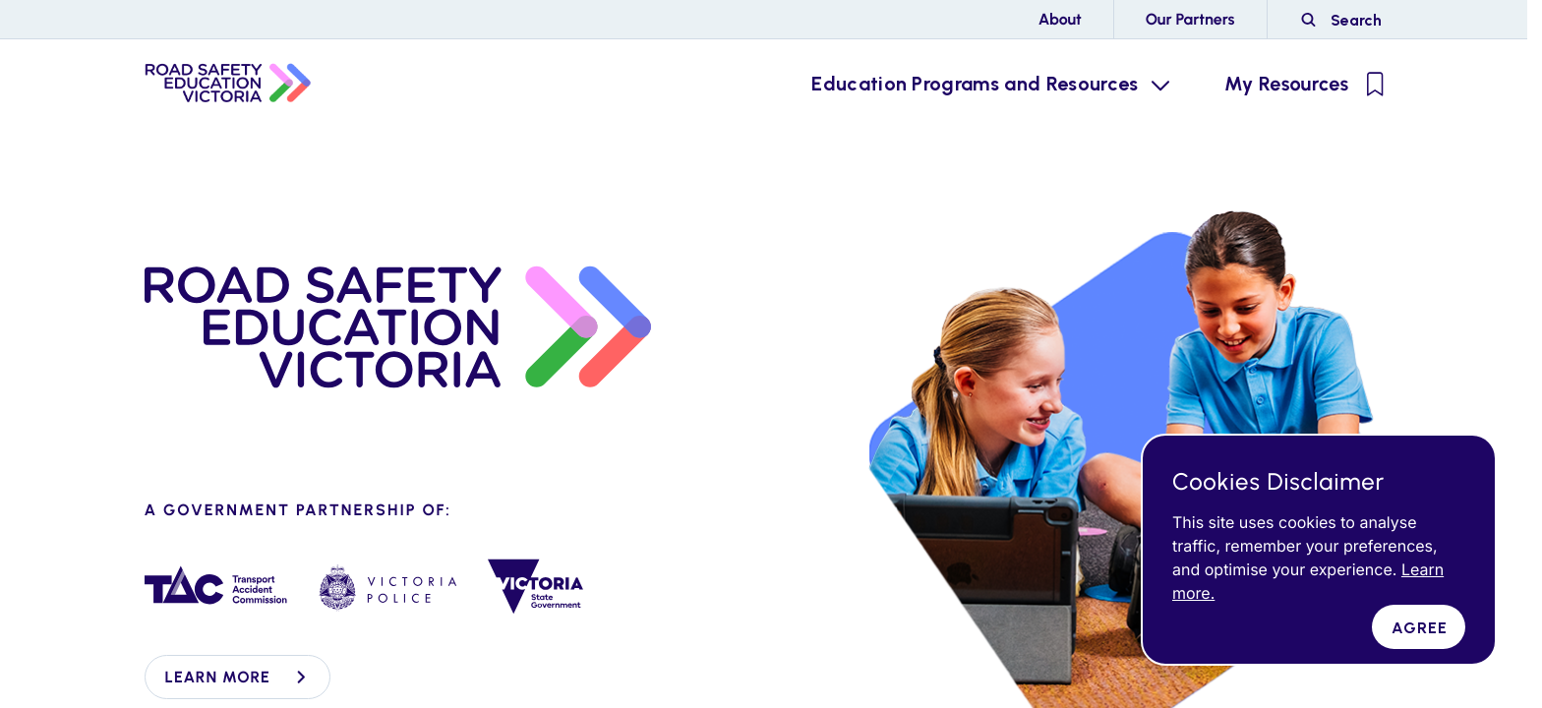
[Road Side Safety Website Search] (1341, 19)
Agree (1420, 628)
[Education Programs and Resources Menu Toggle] (988, 83)
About (1060, 19)
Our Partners (1190, 19)
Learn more (237, 677)
